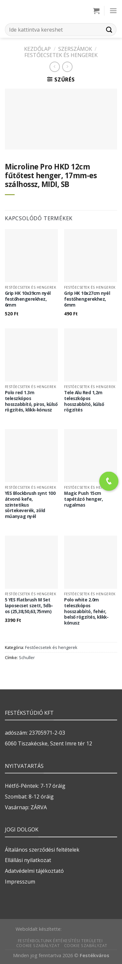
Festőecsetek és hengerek (61, 55)
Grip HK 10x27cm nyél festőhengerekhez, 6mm (87, 299)
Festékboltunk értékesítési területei (60, 940)
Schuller (27, 657)
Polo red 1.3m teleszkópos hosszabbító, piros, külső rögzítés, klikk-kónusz (31, 401)
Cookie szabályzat (38, 945)
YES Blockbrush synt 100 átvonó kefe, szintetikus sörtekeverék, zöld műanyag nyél (30, 504)
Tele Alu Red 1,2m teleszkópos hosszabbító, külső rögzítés (84, 401)
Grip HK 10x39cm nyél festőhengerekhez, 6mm (28, 299)
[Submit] (109, 29)
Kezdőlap (37, 48)
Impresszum (20, 881)
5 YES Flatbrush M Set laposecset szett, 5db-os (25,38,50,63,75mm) (29, 605)
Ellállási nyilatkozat (28, 860)
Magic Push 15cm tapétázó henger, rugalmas (83, 499)
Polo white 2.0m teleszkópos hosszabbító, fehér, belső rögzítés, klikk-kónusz (86, 611)
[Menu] (113, 11)
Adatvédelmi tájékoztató (34, 870)
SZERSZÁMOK (75, 48)
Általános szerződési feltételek (42, 849)
